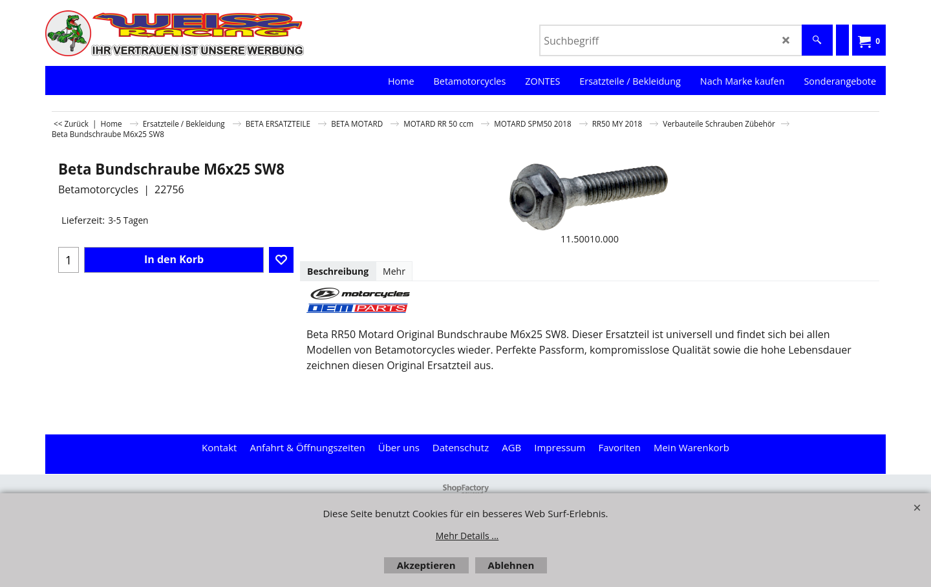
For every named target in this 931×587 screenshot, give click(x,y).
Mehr (394, 271)
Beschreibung (338, 271)
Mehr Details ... (467, 535)
